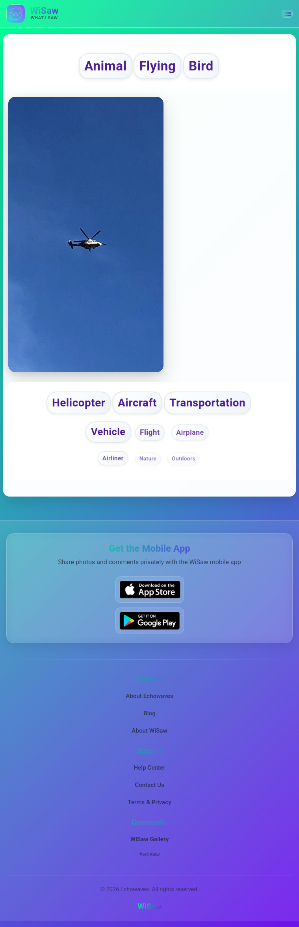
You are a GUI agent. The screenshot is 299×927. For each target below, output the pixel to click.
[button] (287, 14)
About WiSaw (149, 730)
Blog (149, 713)
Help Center (149, 767)
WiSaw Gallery (149, 839)
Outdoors (183, 458)
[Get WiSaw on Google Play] (149, 620)
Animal (105, 66)
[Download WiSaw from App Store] (149, 589)
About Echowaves (149, 696)
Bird (201, 66)
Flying (157, 66)
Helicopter (78, 402)
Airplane (190, 432)
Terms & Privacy (149, 802)
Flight (150, 432)
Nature (147, 458)
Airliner (113, 458)
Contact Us (149, 785)
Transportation (207, 402)
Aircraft (137, 402)
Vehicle (108, 432)
